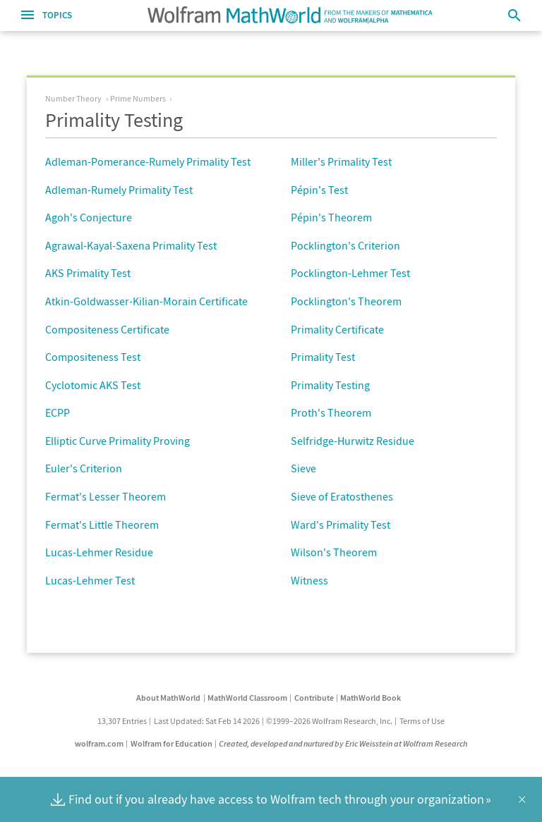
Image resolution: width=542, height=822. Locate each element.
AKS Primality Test (88, 273)
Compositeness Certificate (107, 329)
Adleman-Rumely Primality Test (119, 190)
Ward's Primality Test (340, 524)
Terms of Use (422, 721)
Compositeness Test (92, 357)
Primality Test (323, 357)
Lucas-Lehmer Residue (99, 552)
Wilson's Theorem (334, 552)
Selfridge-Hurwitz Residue (352, 441)
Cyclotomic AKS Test (92, 385)
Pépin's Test (319, 190)
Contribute (314, 697)
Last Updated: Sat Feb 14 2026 (207, 721)
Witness (309, 580)
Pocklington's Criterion (345, 245)
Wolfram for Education (171, 743)
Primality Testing (330, 385)
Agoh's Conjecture (88, 217)
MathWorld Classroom (247, 697)
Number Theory (73, 98)
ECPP (57, 412)
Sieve (303, 468)
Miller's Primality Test (341, 161)
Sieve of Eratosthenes (342, 496)
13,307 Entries (122, 721)
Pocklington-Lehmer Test (350, 273)
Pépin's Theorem (331, 217)
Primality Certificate (337, 329)
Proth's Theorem (331, 412)
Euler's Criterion (83, 468)
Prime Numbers (138, 98)
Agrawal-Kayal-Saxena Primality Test (131, 245)
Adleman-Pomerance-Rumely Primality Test (148, 161)
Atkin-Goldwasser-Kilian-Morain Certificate (146, 301)
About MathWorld (168, 697)
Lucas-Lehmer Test (90, 580)
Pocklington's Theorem (346, 301)
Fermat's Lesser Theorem (105, 496)
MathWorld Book (370, 697)
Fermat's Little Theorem (102, 524)
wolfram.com (99, 743)
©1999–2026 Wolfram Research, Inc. (329, 721)
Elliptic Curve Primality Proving (117, 441)
